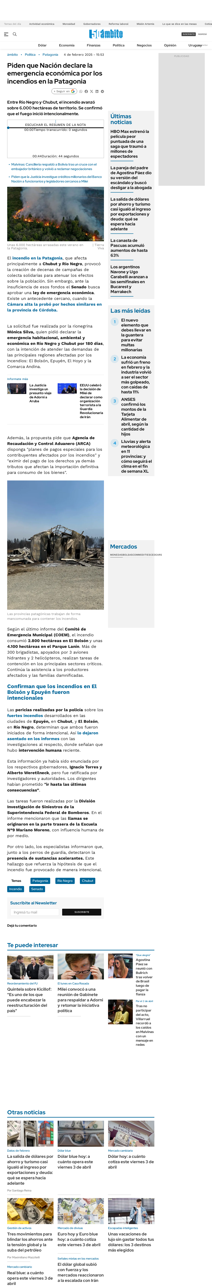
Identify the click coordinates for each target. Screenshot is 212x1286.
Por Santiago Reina (19, 1190)
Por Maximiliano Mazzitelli (23, 1257)
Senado (37, 889)
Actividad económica (41, 23)
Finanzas (93, 45)
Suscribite (82, 912)
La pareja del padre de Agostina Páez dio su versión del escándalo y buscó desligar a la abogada (131, 177)
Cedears (156, 554)
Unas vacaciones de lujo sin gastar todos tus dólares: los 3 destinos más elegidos (131, 1242)
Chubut (87, 881)
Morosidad (69, 23)
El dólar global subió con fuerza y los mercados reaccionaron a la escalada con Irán (81, 1272)
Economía (67, 45)
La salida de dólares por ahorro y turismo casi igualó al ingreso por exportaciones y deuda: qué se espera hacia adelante (131, 214)
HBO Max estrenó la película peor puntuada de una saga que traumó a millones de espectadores (130, 144)
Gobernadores (91, 23)
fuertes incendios (25, 715)
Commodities (141, 554)
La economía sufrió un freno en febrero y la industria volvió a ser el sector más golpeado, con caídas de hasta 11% (136, 375)
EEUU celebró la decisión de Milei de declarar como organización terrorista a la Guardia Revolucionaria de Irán (91, 401)
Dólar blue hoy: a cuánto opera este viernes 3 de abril (75, 1162)
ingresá (202, 34)
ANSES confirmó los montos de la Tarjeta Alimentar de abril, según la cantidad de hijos (134, 417)
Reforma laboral (118, 23)
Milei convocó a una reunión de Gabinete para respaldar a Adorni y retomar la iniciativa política (80, 1000)
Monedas (116, 554)
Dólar (42, 45)
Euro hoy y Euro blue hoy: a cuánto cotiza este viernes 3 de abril (79, 1239)
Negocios (144, 45)
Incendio (15, 889)
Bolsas (128, 554)
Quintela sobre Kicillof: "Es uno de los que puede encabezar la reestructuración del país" (29, 1000)
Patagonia (50, 54)
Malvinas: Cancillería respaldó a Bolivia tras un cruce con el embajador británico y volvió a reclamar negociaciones (54, 166)
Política (119, 45)
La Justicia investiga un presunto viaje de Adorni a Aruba (40, 393)
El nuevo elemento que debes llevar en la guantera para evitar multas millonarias (136, 335)
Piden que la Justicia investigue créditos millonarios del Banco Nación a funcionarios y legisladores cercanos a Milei (56, 179)
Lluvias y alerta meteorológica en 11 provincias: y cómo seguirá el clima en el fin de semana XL (136, 456)
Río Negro (65, 881)
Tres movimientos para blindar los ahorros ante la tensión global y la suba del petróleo (30, 1242)
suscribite (189, 34)
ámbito (12, 54)
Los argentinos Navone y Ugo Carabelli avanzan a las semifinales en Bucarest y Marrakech (129, 279)
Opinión (170, 45)
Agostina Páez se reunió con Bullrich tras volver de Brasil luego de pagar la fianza (144, 977)
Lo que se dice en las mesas (179, 23)
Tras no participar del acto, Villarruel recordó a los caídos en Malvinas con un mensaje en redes (145, 1025)
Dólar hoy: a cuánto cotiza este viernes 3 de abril (131, 1162)
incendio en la (37, 258)
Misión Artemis (145, 23)
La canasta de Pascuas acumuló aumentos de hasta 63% (129, 248)
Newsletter (202, 45)
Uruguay (195, 45)
